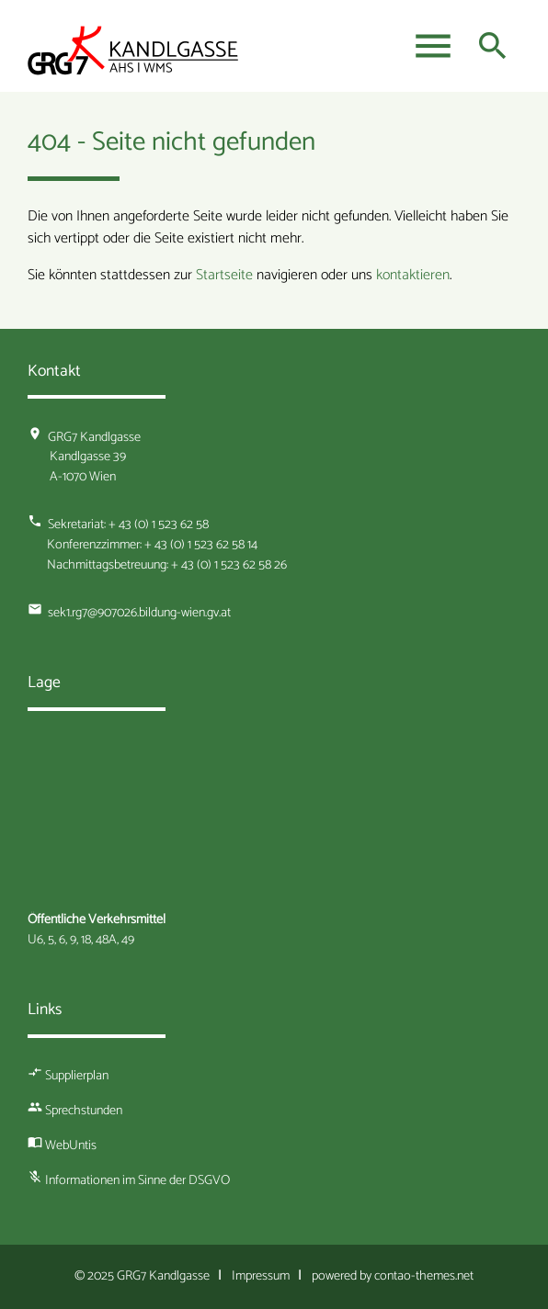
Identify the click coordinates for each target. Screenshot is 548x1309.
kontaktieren (413, 275)
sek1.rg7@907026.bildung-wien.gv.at (139, 613)
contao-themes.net (424, 1276)
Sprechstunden (83, 1111)
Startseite (224, 275)
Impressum (261, 1276)
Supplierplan (76, 1076)
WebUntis (71, 1145)
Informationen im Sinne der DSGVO (137, 1180)
